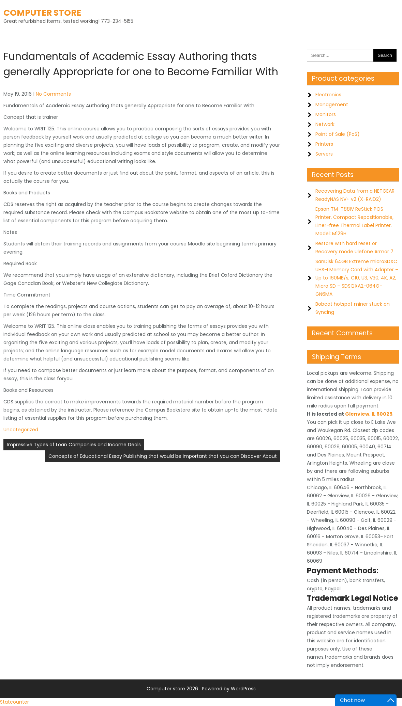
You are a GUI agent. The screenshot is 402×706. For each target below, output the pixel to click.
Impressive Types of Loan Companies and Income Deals (74, 444)
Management (331, 104)
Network (324, 124)
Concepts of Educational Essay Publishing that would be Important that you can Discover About (162, 456)
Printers (324, 144)
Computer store (42, 13)
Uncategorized (20, 429)
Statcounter (14, 702)
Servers (324, 153)
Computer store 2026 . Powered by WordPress (201, 688)
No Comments (53, 94)
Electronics (328, 94)
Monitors (325, 114)
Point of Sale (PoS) (337, 134)
